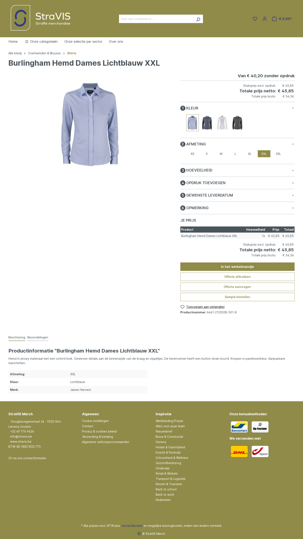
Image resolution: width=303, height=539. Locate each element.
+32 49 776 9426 (22, 431)
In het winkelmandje (237, 267)
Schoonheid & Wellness (172, 457)
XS (192, 154)
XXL (264, 154)
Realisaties (163, 500)
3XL (278, 154)
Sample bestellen (237, 297)
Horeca (161, 442)
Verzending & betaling (97, 436)
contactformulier (34, 458)
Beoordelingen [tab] (37, 337)
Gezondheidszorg (168, 463)
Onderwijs (163, 468)
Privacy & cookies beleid (99, 431)
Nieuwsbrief (164, 431)
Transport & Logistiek (171, 478)
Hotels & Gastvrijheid (170, 447)
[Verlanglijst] (255, 19)
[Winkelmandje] (282, 19)
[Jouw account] (265, 19)
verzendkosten (132, 525)
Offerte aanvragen (237, 287)
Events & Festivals (168, 452)
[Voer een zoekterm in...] (156, 19)
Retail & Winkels (167, 473)
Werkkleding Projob (169, 421)
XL (249, 154)
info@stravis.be (21, 436)
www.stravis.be (20, 441)
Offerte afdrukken (237, 276)
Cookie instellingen (95, 421)
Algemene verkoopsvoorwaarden (105, 442)
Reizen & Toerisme (169, 484)
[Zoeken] (198, 19)
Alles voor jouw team (170, 426)
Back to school (166, 489)
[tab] (16, 337)
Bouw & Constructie (169, 436)
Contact (87, 426)
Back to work (165, 494)
